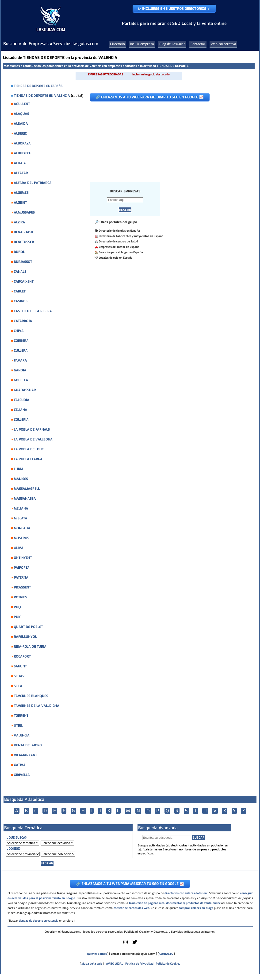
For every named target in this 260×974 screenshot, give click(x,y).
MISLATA (20, 518)
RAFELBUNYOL (25, 637)
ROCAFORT (22, 656)
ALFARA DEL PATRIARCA (33, 183)
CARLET (20, 291)
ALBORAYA (22, 143)
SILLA (18, 686)
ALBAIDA (21, 123)
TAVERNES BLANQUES (31, 696)
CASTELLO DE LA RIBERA (33, 311)
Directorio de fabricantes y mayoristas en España (131, 236)
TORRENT (21, 715)
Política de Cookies (168, 964)
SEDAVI (20, 676)
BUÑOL (19, 252)
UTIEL (18, 725)
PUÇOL (19, 607)
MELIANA (21, 508)
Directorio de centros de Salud (118, 241)
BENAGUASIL (24, 232)
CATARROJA (23, 321)
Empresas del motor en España (119, 247)
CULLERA (21, 350)
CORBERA (21, 341)
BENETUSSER (24, 242)
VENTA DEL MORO (28, 745)
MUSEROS (21, 538)
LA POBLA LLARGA (28, 459)
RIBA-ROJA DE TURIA (30, 646)
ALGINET (20, 202)
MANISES (21, 479)
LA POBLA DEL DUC (29, 449)
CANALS (20, 271)
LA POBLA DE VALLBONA (33, 439)
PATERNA (21, 577)
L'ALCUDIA (21, 400)
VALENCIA (22, 735)
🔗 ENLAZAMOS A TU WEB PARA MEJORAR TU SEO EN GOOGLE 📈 (150, 97)
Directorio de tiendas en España (119, 231)
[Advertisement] (168, 139)
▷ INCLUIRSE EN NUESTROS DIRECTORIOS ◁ (174, 8)
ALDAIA (20, 163)
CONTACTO (166, 954)
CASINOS (20, 301)
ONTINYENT (23, 558)
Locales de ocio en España (116, 258)
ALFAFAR (21, 173)
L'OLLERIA (21, 419)
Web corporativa (223, 44)
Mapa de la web (91, 964)
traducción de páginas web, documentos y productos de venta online (175, 903)
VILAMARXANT (25, 755)
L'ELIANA (20, 410)
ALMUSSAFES (24, 212)
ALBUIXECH (22, 153)
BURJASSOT (23, 262)
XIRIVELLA (22, 775)
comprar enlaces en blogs (196, 908)
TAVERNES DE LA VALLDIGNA (36, 706)
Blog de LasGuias (172, 44)
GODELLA (21, 380)
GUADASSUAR (25, 390)
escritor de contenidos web (131, 908)
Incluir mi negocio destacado (151, 74)
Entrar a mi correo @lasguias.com (133, 954)
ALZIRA (19, 222)
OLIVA (18, 548)
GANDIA (20, 370)
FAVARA (20, 360)
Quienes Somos (97, 954)
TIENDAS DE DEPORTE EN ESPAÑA (38, 86)
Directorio (117, 44)
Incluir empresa (142, 44)
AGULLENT (22, 104)
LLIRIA (18, 469)
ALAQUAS (21, 114)
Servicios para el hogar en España (121, 252)
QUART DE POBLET (28, 627)
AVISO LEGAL (114, 964)
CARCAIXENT (24, 281)
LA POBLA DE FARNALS (32, 429)
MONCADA (22, 528)
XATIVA (20, 765)
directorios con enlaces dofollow (185, 893)
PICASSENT (22, 587)
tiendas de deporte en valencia (38, 921)
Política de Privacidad (139, 964)
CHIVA (19, 331)
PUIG (17, 617)
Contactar (198, 44)
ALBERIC (20, 133)
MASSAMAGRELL (27, 489)
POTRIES (20, 597)
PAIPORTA (22, 567)
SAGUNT (20, 666)
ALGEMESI (21, 193)
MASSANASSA (25, 498)
